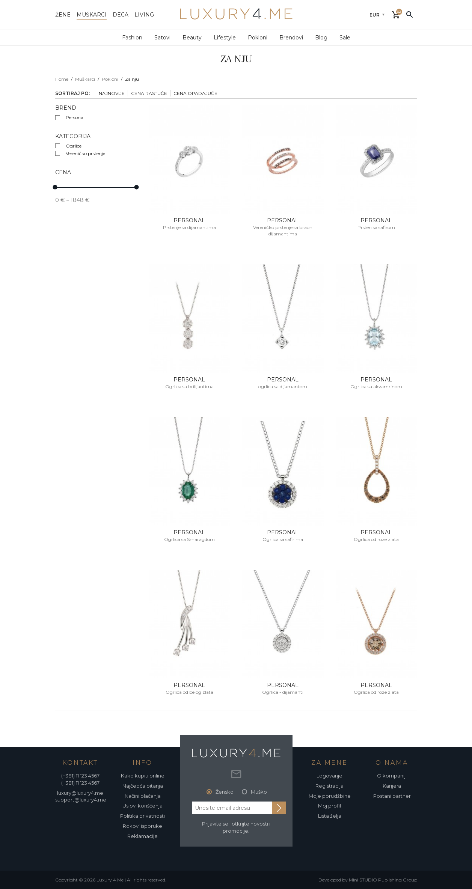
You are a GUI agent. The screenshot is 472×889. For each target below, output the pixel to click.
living (144, 14)
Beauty (192, 37)
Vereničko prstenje (85, 153)
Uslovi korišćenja (142, 806)
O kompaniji (392, 776)
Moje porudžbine (330, 796)
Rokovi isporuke (142, 826)
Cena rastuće (149, 93)
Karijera (392, 786)
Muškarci (85, 79)
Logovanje (329, 776)
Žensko (225, 792)
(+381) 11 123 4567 (80, 776)
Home (61, 79)
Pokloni (257, 37)
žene (63, 14)
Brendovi (291, 37)
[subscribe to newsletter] (279, 808)
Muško (259, 792)
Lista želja (329, 816)
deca (120, 14)
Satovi (162, 37)
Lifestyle (225, 37)
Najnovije (112, 93)
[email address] (232, 808)
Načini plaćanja (143, 796)
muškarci (92, 14)
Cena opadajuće (195, 93)
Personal (75, 117)
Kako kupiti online (142, 776)
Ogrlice (73, 146)
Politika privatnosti (142, 816)
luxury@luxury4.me (80, 793)
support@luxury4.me (80, 800)
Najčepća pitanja (142, 786)
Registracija (329, 786)
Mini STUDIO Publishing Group (383, 880)
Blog (321, 37)
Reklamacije (142, 836)
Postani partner (392, 796)
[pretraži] (410, 14)
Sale (344, 37)
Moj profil (329, 806)
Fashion (132, 37)
